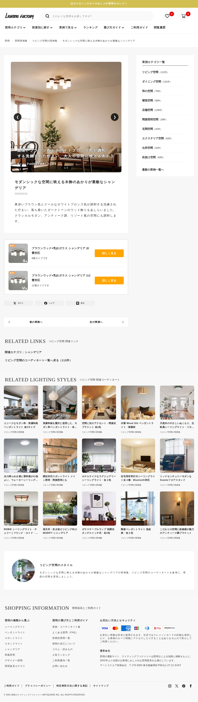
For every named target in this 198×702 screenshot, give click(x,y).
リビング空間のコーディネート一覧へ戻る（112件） (38, 360)
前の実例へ (36, 322)
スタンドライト (14, 643)
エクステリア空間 (153, 138)
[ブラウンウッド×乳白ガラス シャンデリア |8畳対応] (20, 253)
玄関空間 (147, 128)
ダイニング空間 (151, 81)
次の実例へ (96, 322)
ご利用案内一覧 (61, 660)
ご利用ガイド (12, 685)
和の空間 (147, 91)
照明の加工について (63, 643)
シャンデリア (33, 352)
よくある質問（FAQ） (65, 632)
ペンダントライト (15, 632)
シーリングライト (15, 627)
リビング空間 (150, 72)
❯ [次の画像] (114, 117)
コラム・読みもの (62, 649)
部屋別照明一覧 (61, 638)
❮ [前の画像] (17, 117)
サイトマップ (101, 685)
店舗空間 (147, 109)
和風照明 (10, 655)
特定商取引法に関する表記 (72, 685)
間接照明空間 (150, 119)
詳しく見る (109, 253)
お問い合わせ (60, 666)
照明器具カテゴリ (15, 666)
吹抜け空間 (149, 157)
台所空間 (147, 147)
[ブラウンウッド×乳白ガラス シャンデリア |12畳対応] (20, 280)
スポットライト (14, 638)
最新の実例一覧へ (153, 169)
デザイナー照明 (14, 660)
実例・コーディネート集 (66, 627)
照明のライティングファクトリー (26, 695)
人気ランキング (61, 655)
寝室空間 (147, 100)
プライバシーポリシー (38, 685)
